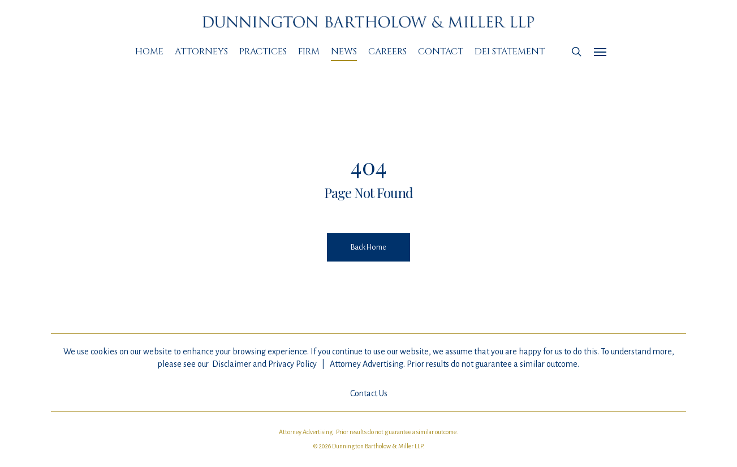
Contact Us (368, 393)
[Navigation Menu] (600, 51)
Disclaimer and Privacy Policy (264, 364)
